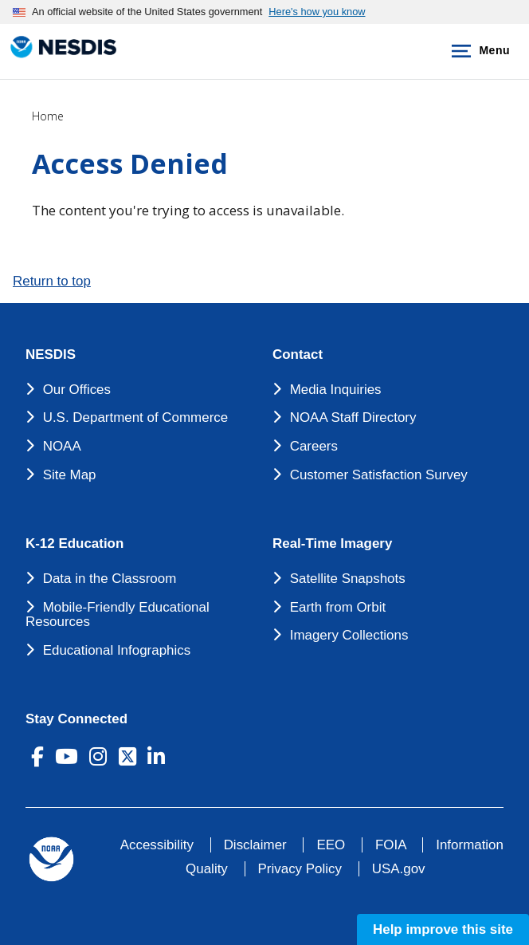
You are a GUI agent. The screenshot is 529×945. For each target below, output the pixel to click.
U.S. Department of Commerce (136, 417)
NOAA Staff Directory (353, 417)
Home (48, 116)
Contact (297, 355)
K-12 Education (74, 544)
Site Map (69, 474)
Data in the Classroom (110, 578)
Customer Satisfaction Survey (379, 474)
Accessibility (157, 844)
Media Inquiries (336, 389)
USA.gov (398, 868)
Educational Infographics (117, 650)
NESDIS (50, 355)
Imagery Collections (349, 635)
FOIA (390, 844)
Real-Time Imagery (332, 544)
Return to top (52, 281)
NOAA (62, 446)
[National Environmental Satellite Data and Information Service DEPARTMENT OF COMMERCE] (60, 48)
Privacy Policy (300, 868)
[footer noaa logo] (51, 859)
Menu (477, 51)
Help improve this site (443, 929)
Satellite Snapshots (348, 578)
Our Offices (77, 389)
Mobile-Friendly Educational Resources (117, 615)
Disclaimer (255, 844)
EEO (330, 844)
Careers (314, 446)
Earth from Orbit (338, 607)
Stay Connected (76, 719)
